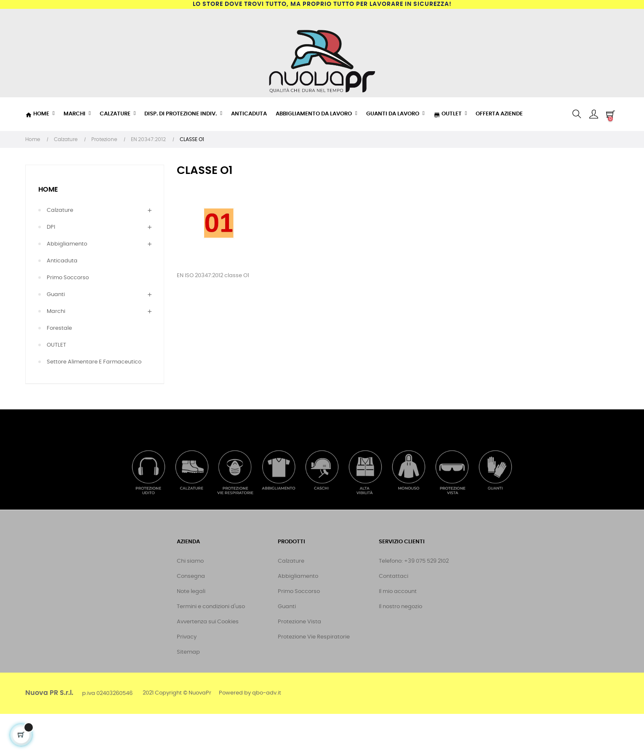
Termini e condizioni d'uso (211, 606)
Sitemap (188, 652)
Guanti (56, 294)
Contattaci (393, 576)
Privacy (187, 637)
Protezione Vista (299, 622)
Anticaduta (62, 261)
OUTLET (56, 345)
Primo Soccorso (68, 277)
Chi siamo (190, 561)
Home (48, 189)
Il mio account (398, 591)
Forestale (59, 328)
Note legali (191, 591)
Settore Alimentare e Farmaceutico (94, 362)
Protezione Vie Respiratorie (314, 637)
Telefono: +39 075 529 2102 (414, 561)
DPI (51, 227)
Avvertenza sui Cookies (208, 622)
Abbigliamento (67, 244)
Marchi (56, 311)
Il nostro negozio (400, 606)
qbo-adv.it (266, 693)
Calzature (60, 210)
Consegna (191, 576)
